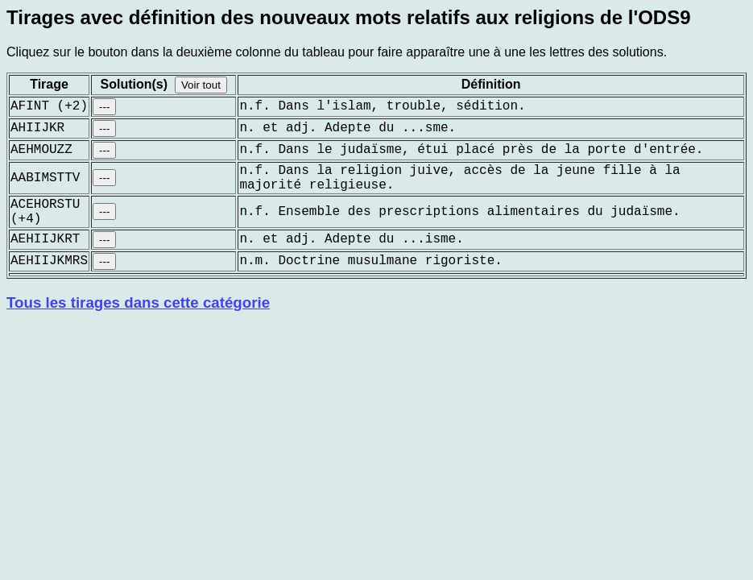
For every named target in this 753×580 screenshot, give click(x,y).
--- (104, 107)
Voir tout (201, 85)
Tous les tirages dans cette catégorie (138, 302)
